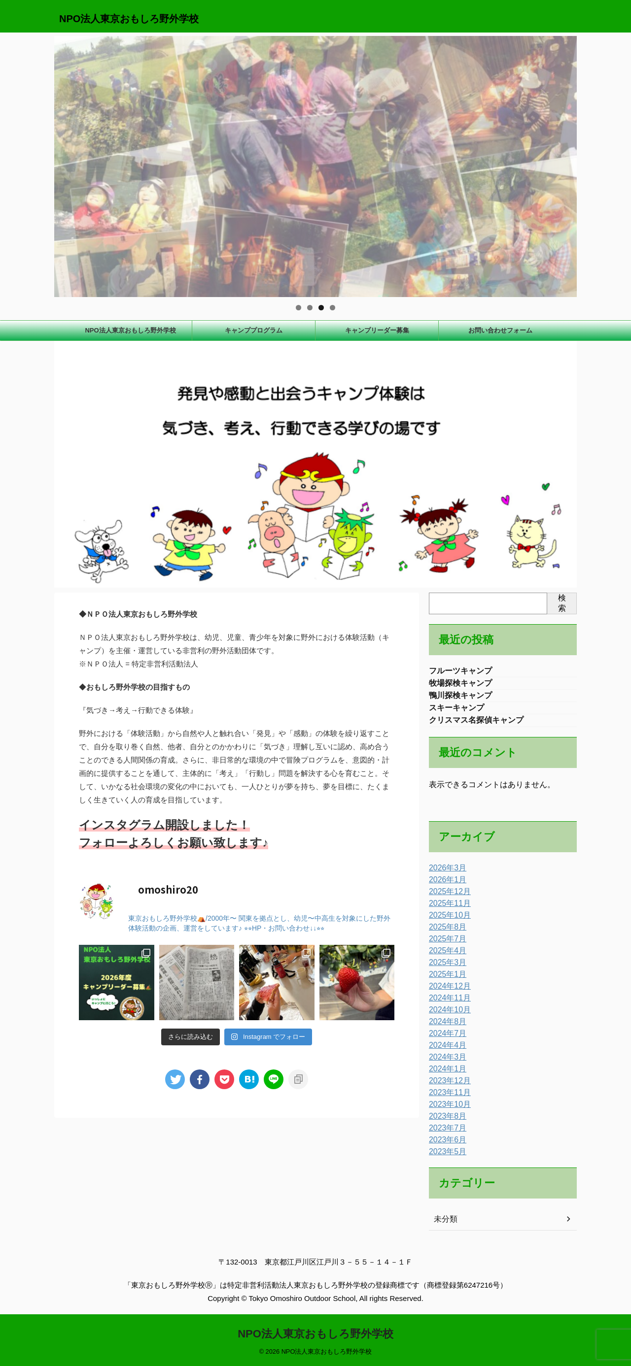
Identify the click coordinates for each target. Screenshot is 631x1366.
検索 (562, 603)
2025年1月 (445, 979)
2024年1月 (445, 1074)
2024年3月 (445, 1062)
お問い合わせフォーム (500, 330)
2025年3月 (445, 967)
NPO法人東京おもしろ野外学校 (129, 18)
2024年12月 (447, 991)
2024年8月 (445, 1027)
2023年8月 (445, 1121)
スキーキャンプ (456, 711)
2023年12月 (447, 1086)
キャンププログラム (253, 330)
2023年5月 (445, 1157)
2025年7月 (445, 944)
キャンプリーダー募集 (377, 330)
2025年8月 (445, 932)
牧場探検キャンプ (460, 684)
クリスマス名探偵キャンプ (476, 724)
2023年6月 (445, 1145)
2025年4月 (445, 956)
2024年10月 (447, 1015)
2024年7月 (445, 1038)
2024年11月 (447, 1003)
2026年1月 (445, 885)
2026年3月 (445, 873)
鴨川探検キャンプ (460, 698)
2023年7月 (445, 1133)
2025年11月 (447, 908)
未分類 (444, 1224)
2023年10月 (447, 1109)
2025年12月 (447, 896)
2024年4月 (445, 1050)
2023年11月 (447, 1097)
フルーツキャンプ (460, 671)
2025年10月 (447, 920)
